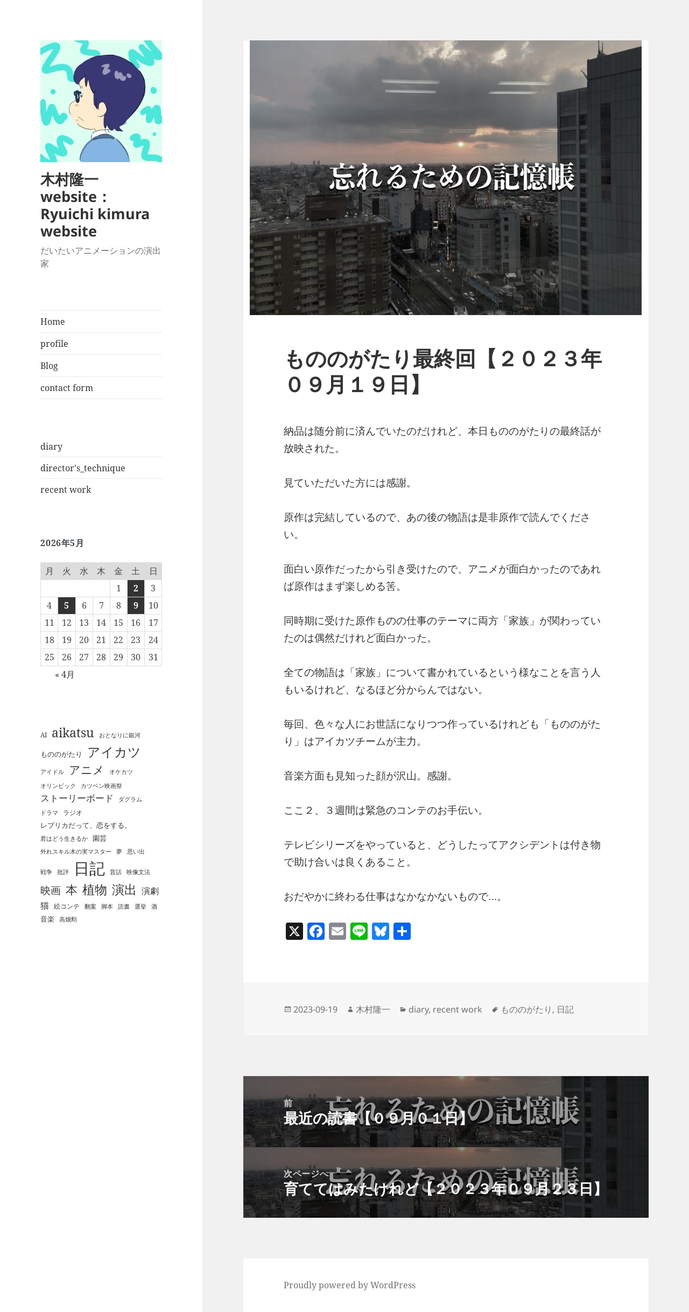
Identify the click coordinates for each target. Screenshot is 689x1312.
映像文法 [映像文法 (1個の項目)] (138, 872)
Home (52, 321)
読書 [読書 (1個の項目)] (124, 906)
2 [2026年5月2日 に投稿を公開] (135, 588)
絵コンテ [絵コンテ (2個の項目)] (67, 906)
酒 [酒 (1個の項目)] (154, 906)
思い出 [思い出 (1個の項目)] (136, 851)
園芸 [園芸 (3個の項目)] (100, 838)
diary (51, 446)
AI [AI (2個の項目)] (43, 734)
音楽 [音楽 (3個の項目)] (47, 919)
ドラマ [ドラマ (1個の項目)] (49, 812)
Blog (49, 366)
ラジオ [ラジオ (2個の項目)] (72, 812)
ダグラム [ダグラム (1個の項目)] (130, 799)
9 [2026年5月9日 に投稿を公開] (135, 605)
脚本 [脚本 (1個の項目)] (107, 906)
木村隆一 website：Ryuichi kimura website (95, 205)
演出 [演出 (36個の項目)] (124, 889)
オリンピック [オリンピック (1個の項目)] (58, 786)
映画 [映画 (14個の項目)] (50, 890)
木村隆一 (373, 1009)
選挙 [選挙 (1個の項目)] (140, 906)
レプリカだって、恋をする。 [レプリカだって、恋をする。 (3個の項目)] (85, 825)
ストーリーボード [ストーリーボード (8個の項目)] (77, 798)
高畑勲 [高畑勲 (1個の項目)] (68, 919)
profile (54, 344)
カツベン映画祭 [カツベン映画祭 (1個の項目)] (101, 786)
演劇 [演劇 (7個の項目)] (150, 891)
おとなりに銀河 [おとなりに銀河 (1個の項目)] (119, 735)
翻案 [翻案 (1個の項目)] (90, 906)
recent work (65, 490)
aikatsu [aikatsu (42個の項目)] (73, 732)
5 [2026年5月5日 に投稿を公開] (66, 605)
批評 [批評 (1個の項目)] (63, 872)
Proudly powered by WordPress (350, 1285)
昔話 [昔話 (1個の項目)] (116, 872)
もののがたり (526, 1009)
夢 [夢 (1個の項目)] (119, 851)
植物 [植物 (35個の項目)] (94, 889)
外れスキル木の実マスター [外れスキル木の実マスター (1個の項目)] (75, 851)
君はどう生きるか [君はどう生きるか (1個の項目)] (64, 838)
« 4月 (65, 674)
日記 (565, 1009)
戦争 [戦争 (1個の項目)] (46, 872)
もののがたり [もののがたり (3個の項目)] (61, 754)
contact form (66, 388)
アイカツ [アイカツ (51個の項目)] (114, 751)
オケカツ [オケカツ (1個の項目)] (121, 772)
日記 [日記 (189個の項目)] (89, 868)
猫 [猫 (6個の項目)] (44, 905)
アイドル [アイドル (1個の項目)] (52, 772)
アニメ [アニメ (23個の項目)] (86, 769)
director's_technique (82, 468)
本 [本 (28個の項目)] (72, 889)
